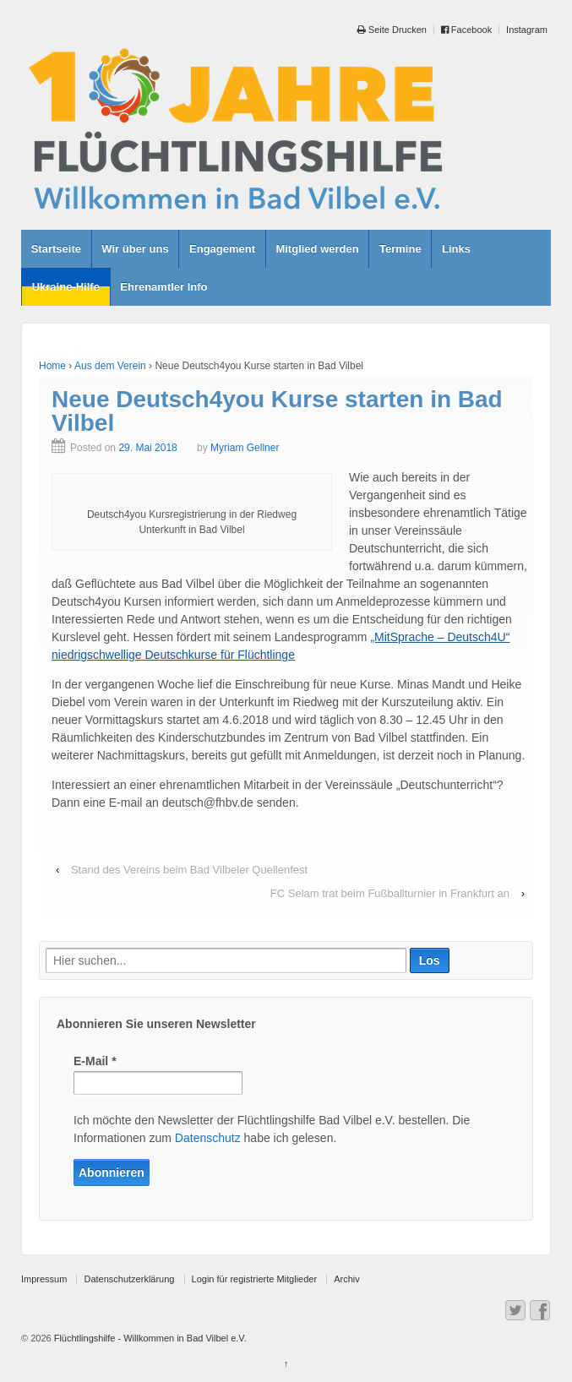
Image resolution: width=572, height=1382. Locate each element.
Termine (400, 248)
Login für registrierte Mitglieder (255, 1279)
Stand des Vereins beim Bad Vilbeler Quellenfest (189, 869)
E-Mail (95, 1061)
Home (52, 366)
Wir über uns (134, 248)
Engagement (222, 248)
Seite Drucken (392, 29)
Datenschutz (208, 1138)
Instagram (526, 29)
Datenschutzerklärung (129, 1279)
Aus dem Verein (110, 366)
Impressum (44, 1279)
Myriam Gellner (244, 448)
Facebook (466, 29)
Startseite (56, 248)
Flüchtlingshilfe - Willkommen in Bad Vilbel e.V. (149, 1338)
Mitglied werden (316, 248)
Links (456, 248)
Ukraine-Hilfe (66, 286)
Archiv (347, 1279)
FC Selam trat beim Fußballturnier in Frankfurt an (389, 893)
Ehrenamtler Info (163, 286)
